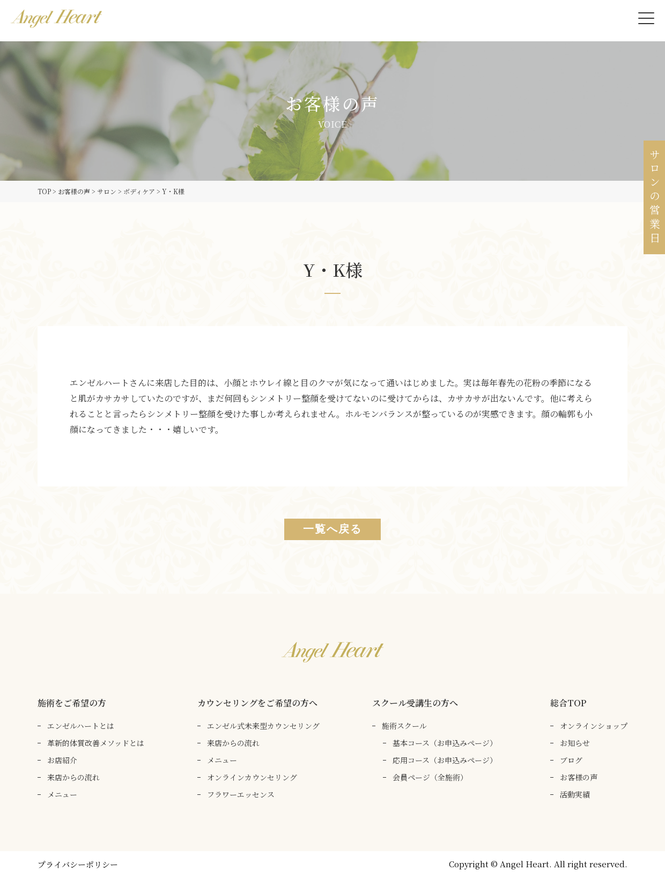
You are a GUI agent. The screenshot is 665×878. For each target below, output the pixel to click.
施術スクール (404, 725)
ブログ (571, 760)
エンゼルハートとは (80, 725)
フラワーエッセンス (241, 794)
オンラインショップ (593, 725)
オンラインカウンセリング (252, 777)
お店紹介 (62, 760)
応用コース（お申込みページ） (445, 760)
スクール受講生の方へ (415, 703)
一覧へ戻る (332, 529)
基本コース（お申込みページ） (445, 742)
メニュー (62, 794)
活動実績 (575, 794)
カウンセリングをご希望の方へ (257, 703)
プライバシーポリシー (78, 864)
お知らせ (575, 742)
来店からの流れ (73, 777)
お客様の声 (578, 777)
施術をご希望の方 (72, 703)
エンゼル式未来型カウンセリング (263, 725)
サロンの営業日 (654, 197)
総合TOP (568, 703)
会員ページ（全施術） (430, 777)
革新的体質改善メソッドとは (95, 742)
